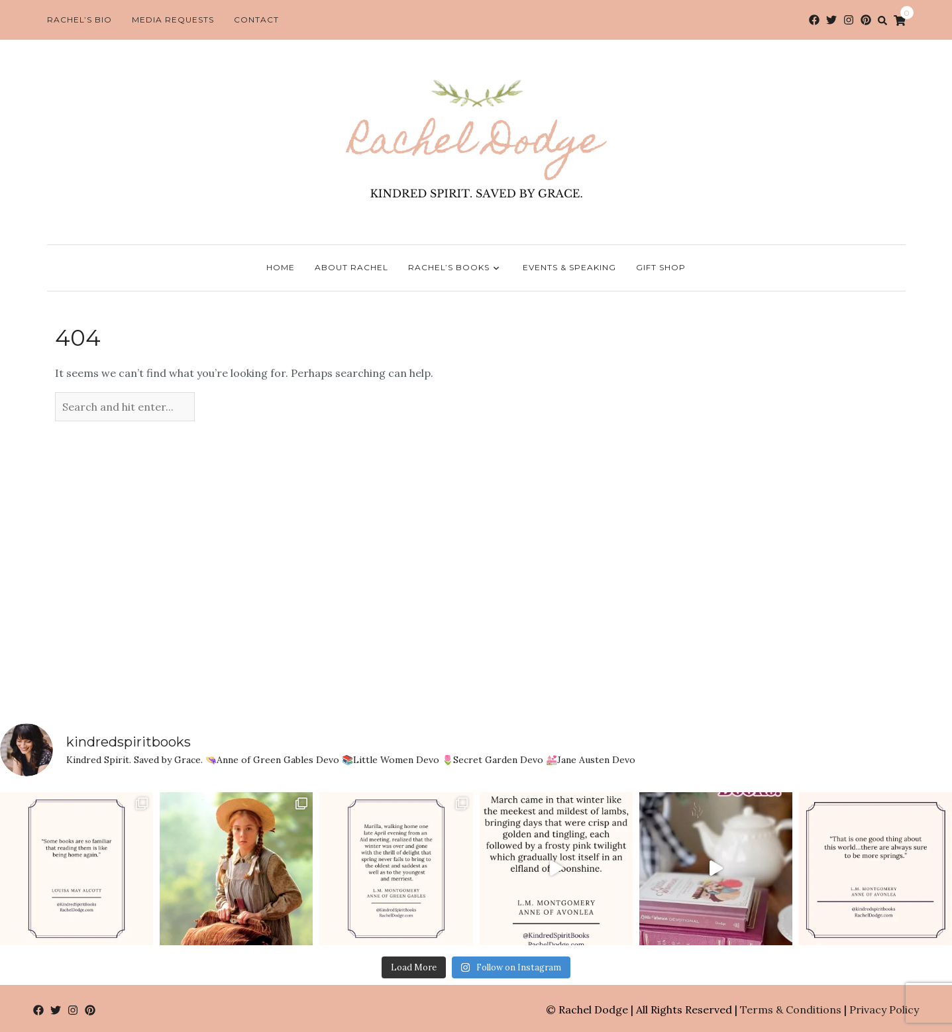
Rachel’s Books (455, 268)
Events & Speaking (569, 267)
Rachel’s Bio (79, 20)
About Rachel (351, 267)
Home (280, 267)
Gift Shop (661, 267)
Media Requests (173, 20)
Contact (256, 20)
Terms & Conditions (790, 1009)
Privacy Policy (884, 1009)
